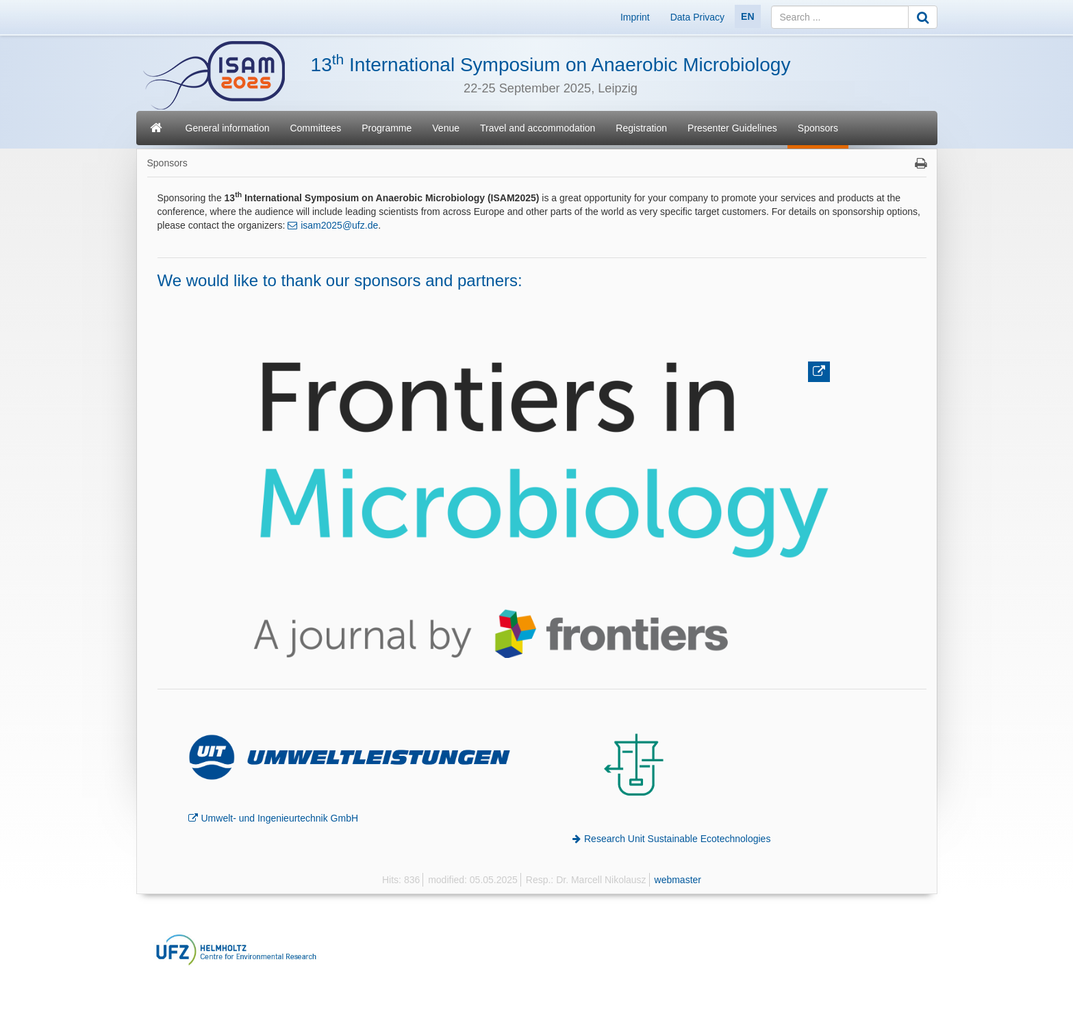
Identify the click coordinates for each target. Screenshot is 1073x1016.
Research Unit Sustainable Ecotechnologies (677, 838)
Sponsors (818, 128)
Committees (315, 128)
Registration (641, 128)
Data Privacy (697, 17)
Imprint (635, 17)
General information (228, 128)
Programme (387, 128)
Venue (445, 128)
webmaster (678, 879)
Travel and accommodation (537, 128)
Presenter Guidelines (732, 128)
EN (747, 16)
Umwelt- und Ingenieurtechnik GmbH (280, 818)
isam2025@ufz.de (339, 225)
